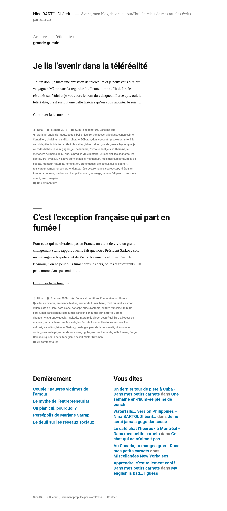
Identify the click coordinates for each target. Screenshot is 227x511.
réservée (87, 168)
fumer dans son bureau (53, 312)
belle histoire (84, 134)
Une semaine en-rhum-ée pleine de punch (146, 399)
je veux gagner (61, 149)
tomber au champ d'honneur (72, 173)
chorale (75, 139)
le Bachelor (106, 154)
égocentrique (106, 139)
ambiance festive (67, 303)
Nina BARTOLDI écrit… (53, 13)
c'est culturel (114, 303)
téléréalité (126, 168)
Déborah (86, 139)
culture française (112, 308)
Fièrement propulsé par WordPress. (81, 497)
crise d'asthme (91, 308)
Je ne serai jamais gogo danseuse (146, 419)
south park (54, 337)
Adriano (42, 134)
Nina (40, 129)
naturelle (59, 163)
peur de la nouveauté (101, 327)
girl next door (91, 144)
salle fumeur (121, 332)
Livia (59, 158)
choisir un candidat (58, 139)
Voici (45, 178)
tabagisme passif (72, 337)
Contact (112, 497)
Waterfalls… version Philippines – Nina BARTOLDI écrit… (146, 414)
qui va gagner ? (119, 163)
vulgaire (53, 178)
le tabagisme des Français (60, 322)
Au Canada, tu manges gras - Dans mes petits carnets (147, 448)
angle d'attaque (57, 134)
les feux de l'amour (88, 322)
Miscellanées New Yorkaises (141, 456)
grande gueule (109, 144)
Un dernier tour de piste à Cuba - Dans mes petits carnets (145, 392)
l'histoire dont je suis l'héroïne (107, 149)
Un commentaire (47, 183)
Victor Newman (93, 337)
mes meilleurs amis (113, 158)
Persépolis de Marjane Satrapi (62, 415)
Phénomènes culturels (113, 298)
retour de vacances (69, 332)
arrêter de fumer (88, 303)
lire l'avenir (48, 158)
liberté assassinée (112, 322)
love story (69, 158)
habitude (73, 317)
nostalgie (82, 327)
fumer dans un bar (79, 312)
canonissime (126, 134)
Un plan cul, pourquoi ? (55, 408)
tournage (95, 173)
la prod (74, 154)
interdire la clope (89, 317)
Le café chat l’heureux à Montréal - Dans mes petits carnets (147, 431)
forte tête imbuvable (70, 144)
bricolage (111, 134)
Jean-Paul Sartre (111, 317)
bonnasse (99, 134)
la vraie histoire (89, 154)
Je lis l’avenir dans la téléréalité (90, 66)
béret (102, 303)
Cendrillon (39, 139)
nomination (72, 163)
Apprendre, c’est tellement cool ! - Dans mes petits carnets (146, 465)
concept (77, 308)
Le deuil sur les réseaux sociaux (63, 422)
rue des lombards (101, 332)
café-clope (64, 308)
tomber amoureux (43, 173)
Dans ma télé (107, 129)
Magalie (81, 158)
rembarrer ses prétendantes (63, 168)
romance (98, 168)
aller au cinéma (46, 303)
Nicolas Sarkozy (65, 327)
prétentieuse (87, 163)
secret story (112, 168)
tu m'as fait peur (112, 173)
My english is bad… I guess (145, 471)
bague (71, 134)
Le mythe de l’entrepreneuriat (61, 401)
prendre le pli (49, 332)
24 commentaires (47, 342)
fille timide (50, 144)
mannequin (93, 158)
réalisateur (39, 168)
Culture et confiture (86, 129)
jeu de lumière (80, 149)
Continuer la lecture (51, 114)
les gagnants (122, 154)
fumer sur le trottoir (102, 312)
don (94, 139)
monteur (48, 163)
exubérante (122, 139)
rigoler (86, 332)
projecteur (103, 163)
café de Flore (49, 308)
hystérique (125, 144)
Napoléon (49, 327)
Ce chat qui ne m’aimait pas (145, 436)
